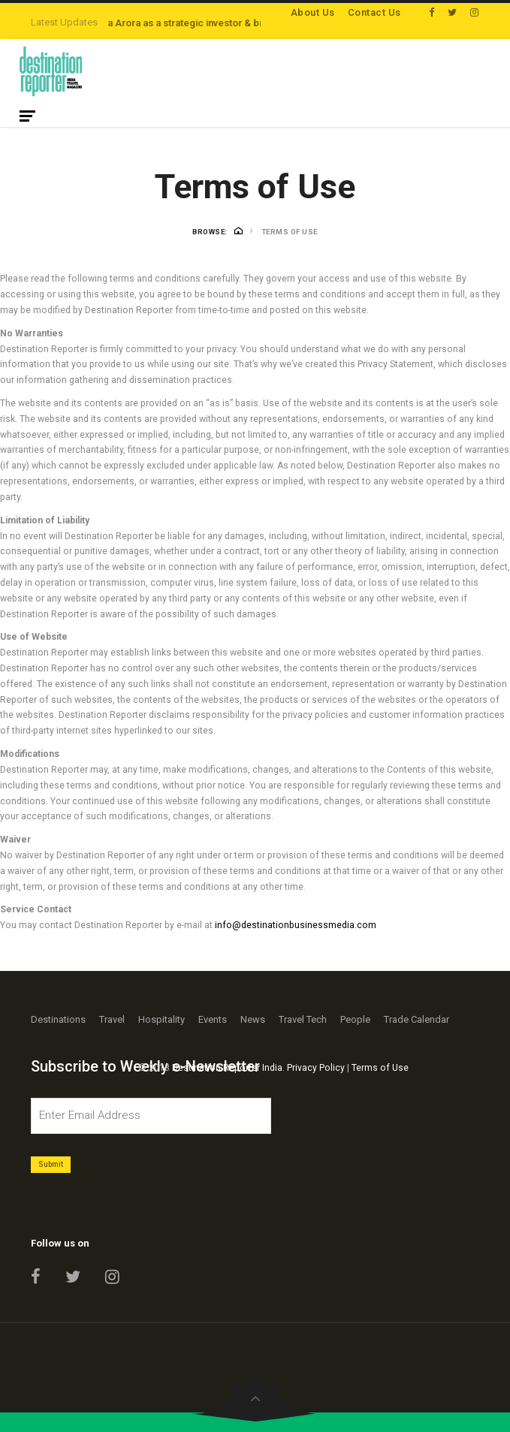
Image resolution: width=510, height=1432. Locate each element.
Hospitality (161, 1019)
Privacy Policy (316, 1068)
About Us (313, 12)
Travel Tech (303, 1019)
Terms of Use (380, 1068)
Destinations (58, 1019)
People (355, 1019)
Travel (112, 1019)
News (252, 1019)
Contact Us (374, 12)
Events (212, 1019)
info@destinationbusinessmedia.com (295, 925)
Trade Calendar (416, 1019)
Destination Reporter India (227, 1068)
